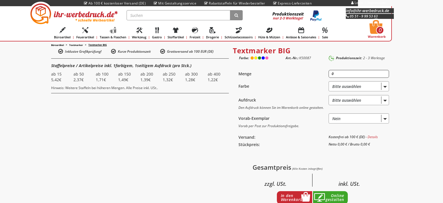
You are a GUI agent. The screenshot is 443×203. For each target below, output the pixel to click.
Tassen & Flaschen (113, 33)
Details (373, 136)
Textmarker (76, 45)
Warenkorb (377, 30)
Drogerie (212, 33)
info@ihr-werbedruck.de (367, 10)
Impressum (376, 2)
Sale (325, 33)
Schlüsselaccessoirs (239, 33)
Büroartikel (62, 33)
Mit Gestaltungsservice (175, 3)
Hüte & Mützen (269, 33)
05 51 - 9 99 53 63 (362, 16)
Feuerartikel (85, 33)
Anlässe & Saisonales (301, 33)
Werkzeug (139, 33)
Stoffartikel (176, 33)
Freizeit (195, 33)
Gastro (157, 33)
